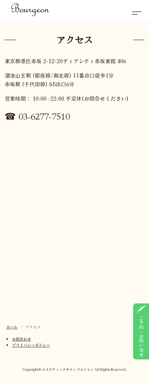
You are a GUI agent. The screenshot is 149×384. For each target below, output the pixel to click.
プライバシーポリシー (31, 345)
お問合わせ (21, 339)
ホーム (11, 327)
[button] (136, 12)
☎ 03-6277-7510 (37, 115)
